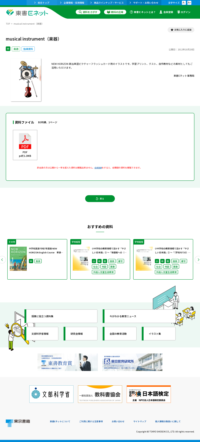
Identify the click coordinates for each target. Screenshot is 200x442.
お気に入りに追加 (181, 30)
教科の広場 (115, 12)
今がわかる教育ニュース (126, 320)
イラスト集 (156, 337)
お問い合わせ (125, 421)
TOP (8, 23)
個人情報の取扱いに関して (179, 421)
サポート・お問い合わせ (144, 2)
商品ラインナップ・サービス (107, 2)
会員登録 (166, 12)
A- (184, 2)
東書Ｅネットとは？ (143, 12)
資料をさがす (88, 12)
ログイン (183, 12)
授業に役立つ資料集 (44, 320)
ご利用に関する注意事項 (95, 421)
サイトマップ (149, 421)
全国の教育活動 (120, 337)
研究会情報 (78, 337)
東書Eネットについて (61, 421)
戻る (100, 200)
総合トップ (41, 2)
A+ (189, 2)
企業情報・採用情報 (72, 2)
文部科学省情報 (42, 337)
